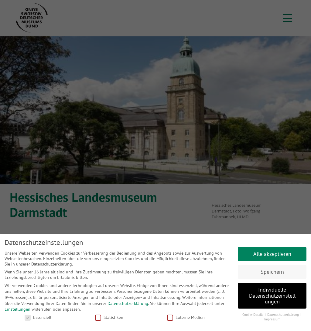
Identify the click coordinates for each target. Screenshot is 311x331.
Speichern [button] (272, 271)
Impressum (272, 319)
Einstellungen (17, 309)
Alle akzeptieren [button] (272, 253)
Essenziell (38, 317)
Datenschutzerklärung (128, 303)
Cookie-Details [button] (253, 315)
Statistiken (109, 317)
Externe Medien (186, 317)
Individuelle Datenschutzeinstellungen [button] (272, 295)
